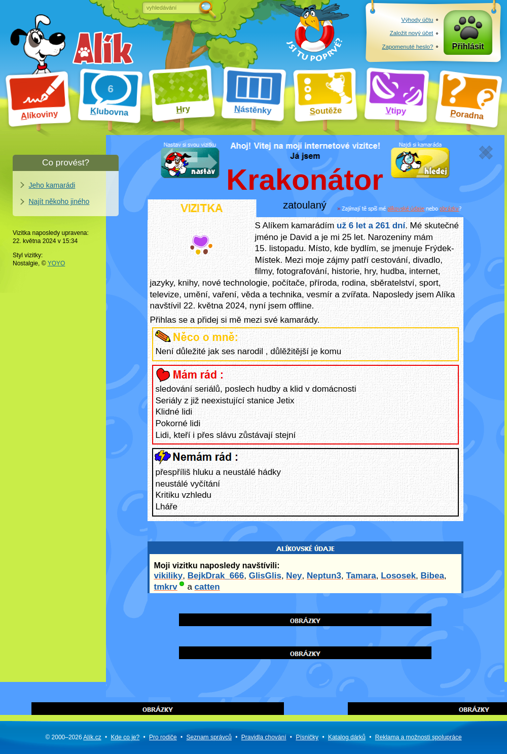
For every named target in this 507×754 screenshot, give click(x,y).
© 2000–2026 (73, 737)
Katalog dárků (347, 737)
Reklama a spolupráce (418, 737)
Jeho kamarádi (52, 185)
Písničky (307, 737)
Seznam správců (209, 737)
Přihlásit (468, 46)
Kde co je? (125, 737)
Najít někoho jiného (59, 201)
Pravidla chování (263, 737)
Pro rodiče (163, 737)
